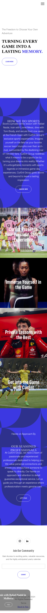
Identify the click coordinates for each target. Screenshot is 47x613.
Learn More (10, 61)
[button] (42, 3)
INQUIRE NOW (23, 189)
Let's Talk (23, 498)
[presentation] (20, 585)
